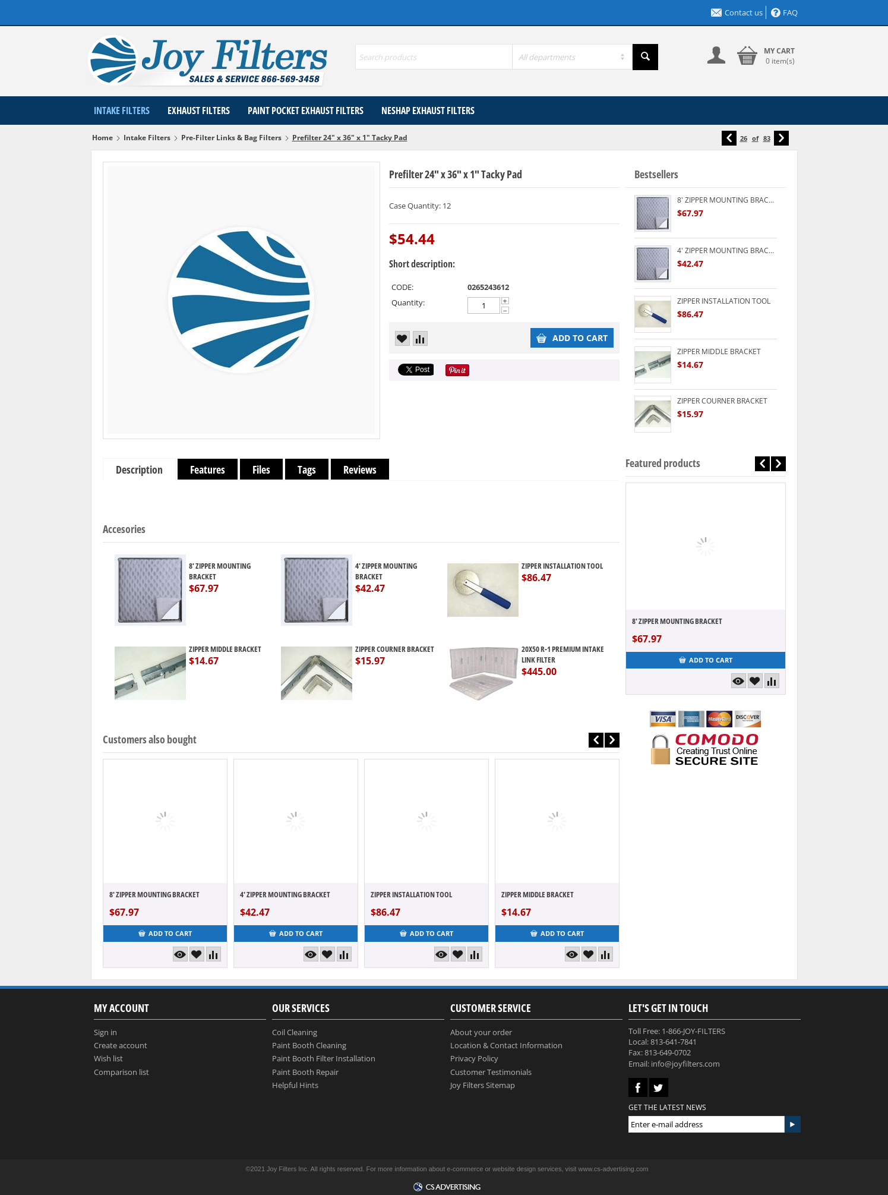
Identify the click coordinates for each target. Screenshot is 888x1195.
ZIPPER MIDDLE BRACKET (225, 649)
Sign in (105, 1032)
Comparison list (121, 1072)
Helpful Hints (295, 1085)
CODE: (402, 287)
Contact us (737, 12)
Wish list (108, 1058)
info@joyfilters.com (685, 1063)
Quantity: (408, 302)
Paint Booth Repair (305, 1072)
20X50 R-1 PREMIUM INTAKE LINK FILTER (563, 654)
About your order (481, 1032)
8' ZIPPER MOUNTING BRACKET (220, 571)
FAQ (784, 12)
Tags (307, 469)
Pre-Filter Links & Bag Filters (231, 138)
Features (207, 469)
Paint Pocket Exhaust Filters (306, 110)
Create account (120, 1045)
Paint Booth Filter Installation (323, 1058)
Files (261, 469)
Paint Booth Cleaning (309, 1045)
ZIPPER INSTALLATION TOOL (562, 565)
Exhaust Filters (199, 110)
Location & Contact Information (506, 1045)
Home (102, 138)
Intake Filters (122, 110)
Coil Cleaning (294, 1032)
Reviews (360, 469)
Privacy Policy (474, 1058)
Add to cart (572, 337)
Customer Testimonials (491, 1072)
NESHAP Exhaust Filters (428, 110)
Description (139, 469)
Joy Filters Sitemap (482, 1085)
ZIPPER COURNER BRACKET (394, 649)
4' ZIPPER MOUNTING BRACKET (386, 571)
